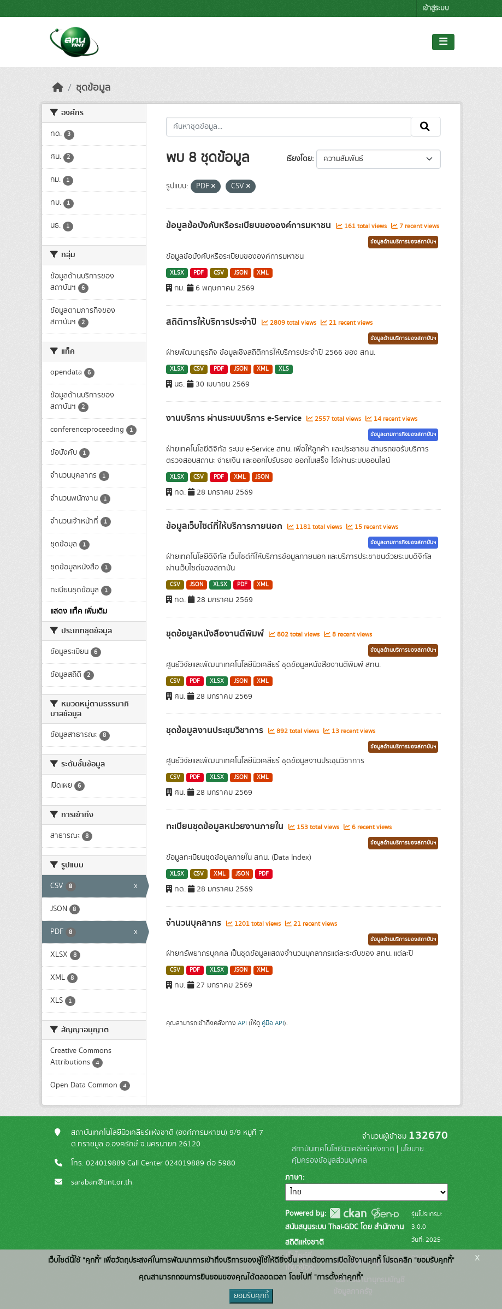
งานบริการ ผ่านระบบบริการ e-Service (235, 418)
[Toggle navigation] (443, 42)
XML (263, 273)
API (242, 1023)
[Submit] (426, 126)
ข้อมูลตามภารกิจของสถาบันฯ (403, 434)
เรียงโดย (299, 158)
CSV (219, 273)
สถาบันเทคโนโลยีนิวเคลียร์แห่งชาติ (343, 1149)
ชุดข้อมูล (93, 88)
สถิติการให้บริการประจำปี (212, 322)
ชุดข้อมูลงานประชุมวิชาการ (215, 730)
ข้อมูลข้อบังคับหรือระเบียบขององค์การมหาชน (249, 225)
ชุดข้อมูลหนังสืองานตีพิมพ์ (216, 634)
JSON (240, 273)
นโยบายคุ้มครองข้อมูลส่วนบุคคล (358, 1155)
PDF (198, 273)
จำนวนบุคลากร (194, 923)
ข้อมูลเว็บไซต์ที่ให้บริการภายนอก (225, 526)
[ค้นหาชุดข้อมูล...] (288, 126)
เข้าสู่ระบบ (435, 8)
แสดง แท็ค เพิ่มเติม (78, 611)
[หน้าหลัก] (57, 88)
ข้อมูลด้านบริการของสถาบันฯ (403, 242)
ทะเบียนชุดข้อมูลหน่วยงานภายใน (226, 826)
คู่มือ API (273, 1023)
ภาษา (294, 1177)
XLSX (177, 273)
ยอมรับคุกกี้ (251, 1295)
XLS (284, 369)
